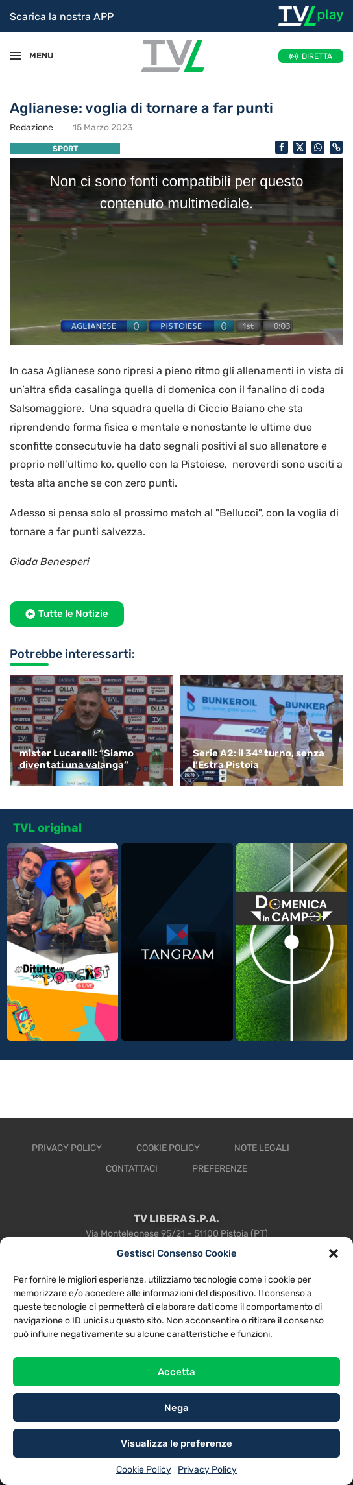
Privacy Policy (207, 1469)
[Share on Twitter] (299, 147)
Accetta (176, 1372)
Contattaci (132, 1168)
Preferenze (219, 1168)
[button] (333, 1253)
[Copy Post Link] (336, 147)
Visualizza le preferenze (176, 1443)
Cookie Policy (143, 1469)
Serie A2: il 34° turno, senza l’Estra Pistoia (258, 759)
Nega (176, 1408)
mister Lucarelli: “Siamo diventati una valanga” (76, 759)
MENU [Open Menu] (35, 55)
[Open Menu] (15, 56)
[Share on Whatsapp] (317, 147)
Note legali (261, 1147)
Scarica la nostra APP (62, 16)
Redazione (31, 127)
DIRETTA (317, 56)
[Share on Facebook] (281, 147)
